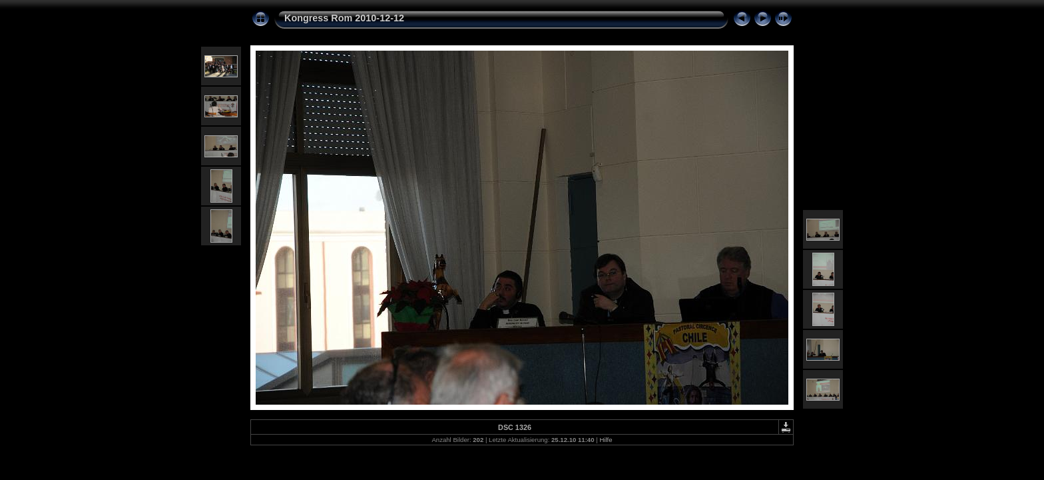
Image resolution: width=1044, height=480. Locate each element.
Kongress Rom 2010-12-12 (344, 18)
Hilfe (605, 439)
